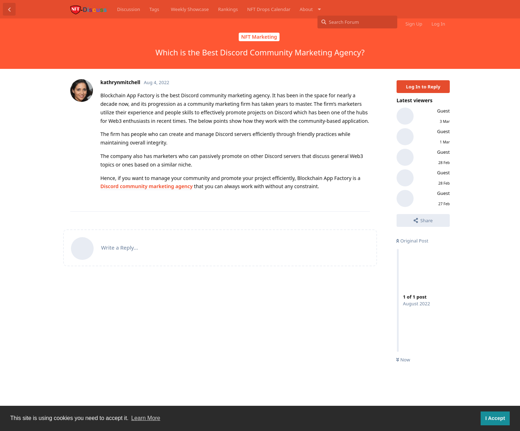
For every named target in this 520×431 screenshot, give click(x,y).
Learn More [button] (145, 418)
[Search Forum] (357, 22)
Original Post (412, 241)
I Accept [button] (495, 418)
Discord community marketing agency (146, 186)
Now (403, 359)
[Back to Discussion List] (9, 9)
